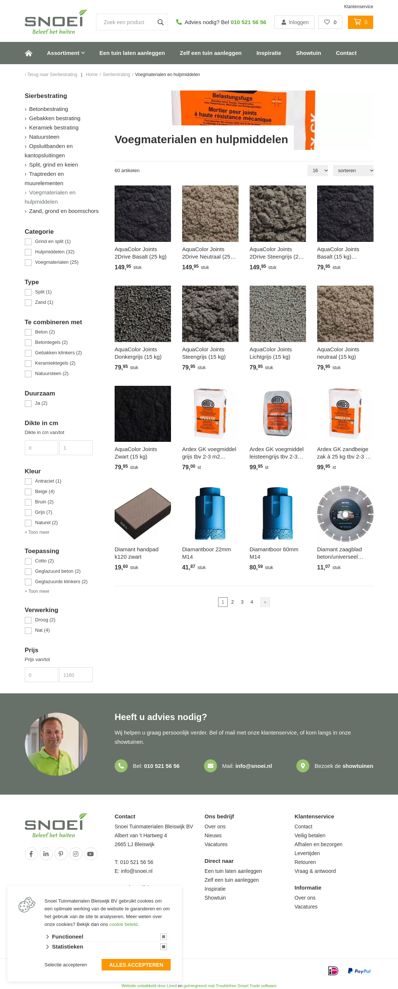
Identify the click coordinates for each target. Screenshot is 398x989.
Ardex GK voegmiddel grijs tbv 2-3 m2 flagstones (209, 453)
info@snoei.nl (254, 766)
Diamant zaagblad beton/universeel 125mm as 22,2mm (341, 553)
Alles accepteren (136, 965)
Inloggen (294, 22)
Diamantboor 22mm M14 (206, 553)
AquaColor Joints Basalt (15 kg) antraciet (338, 253)
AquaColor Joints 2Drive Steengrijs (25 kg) (276, 253)
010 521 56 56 (248, 22)
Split (43, 292)
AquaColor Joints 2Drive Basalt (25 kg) (141, 253)
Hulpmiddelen (55, 251)
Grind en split (53, 241)
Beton (45, 332)
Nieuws (213, 835)
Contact (346, 53)
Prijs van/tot (37, 659)
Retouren (305, 862)
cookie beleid (123, 924)
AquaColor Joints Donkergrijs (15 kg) (138, 353)
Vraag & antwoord (315, 871)
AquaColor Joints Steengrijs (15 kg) (204, 353)
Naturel (46, 522)
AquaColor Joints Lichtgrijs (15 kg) (271, 353)
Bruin (44, 502)
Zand (44, 302)
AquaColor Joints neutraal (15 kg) (338, 353)
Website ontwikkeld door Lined (149, 985)
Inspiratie (268, 53)
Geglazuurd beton (58, 571)
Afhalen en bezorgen (318, 844)
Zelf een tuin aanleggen (211, 53)
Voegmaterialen (57, 262)
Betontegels (51, 342)
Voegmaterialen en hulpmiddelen (50, 197)
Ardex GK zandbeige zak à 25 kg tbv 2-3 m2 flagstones (345, 453)
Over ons (215, 826)
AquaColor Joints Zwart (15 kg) (136, 453)
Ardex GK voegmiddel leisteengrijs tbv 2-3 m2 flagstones (277, 453)
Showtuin (308, 53)
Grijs (43, 512)
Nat (42, 630)
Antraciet (48, 481)
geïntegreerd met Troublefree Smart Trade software (230, 985)
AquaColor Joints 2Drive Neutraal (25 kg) (206, 253)
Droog (45, 619)
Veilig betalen (310, 835)
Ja (41, 403)
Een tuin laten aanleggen (132, 53)
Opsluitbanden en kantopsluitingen (49, 150)
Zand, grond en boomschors (64, 211)
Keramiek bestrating (54, 127)
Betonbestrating (48, 109)
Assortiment (63, 53)
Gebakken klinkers (58, 352)
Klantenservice (359, 6)
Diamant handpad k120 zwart (136, 553)
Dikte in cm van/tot (45, 432)
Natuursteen (44, 137)
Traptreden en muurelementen (44, 178)
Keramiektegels (55, 363)
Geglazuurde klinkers (61, 581)
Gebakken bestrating (54, 118)
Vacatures (216, 844)
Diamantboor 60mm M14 (274, 553)
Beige (45, 491)
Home (28, 53)
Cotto (44, 561)
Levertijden (307, 853)
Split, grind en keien (53, 164)
